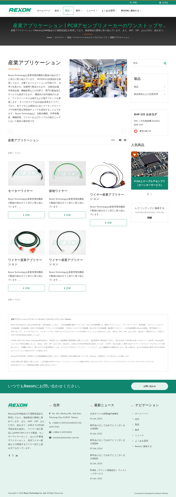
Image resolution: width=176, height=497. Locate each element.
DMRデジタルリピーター (93, 361)
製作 (79, 10)
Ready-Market (162, 493)
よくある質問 (109, 10)
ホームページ (43, 10)
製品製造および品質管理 (146, 94)
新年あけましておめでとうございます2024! (107, 441)
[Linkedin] (17, 455)
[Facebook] (9, 455)
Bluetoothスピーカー (18, 365)
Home (49, 37)
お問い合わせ (45, 365)
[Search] (145, 2)
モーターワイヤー (20, 191)
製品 (68, 10)
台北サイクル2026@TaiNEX (104, 413)
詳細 (149, 217)
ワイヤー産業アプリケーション (107, 197)
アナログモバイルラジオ (145, 361)
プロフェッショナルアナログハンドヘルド (119, 361)
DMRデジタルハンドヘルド (59, 361)
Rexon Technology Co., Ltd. (35, 492)
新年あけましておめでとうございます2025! (107, 426)
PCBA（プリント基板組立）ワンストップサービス (108, 471)
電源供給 (30, 365)
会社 (58, 10)
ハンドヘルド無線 (77, 361)
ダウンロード (142, 131)
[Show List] (125, 140)
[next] (124, 131)
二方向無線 (44, 361)
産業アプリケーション (119, 37)
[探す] (131, 2)
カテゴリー (59, 37)
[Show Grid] (120, 140)
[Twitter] (13, 455)
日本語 (165, 3)
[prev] (10, 131)
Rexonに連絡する (131, 10)
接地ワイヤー (58, 191)
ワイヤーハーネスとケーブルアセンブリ (90, 37)
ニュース (92, 10)
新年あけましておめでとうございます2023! (107, 456)
